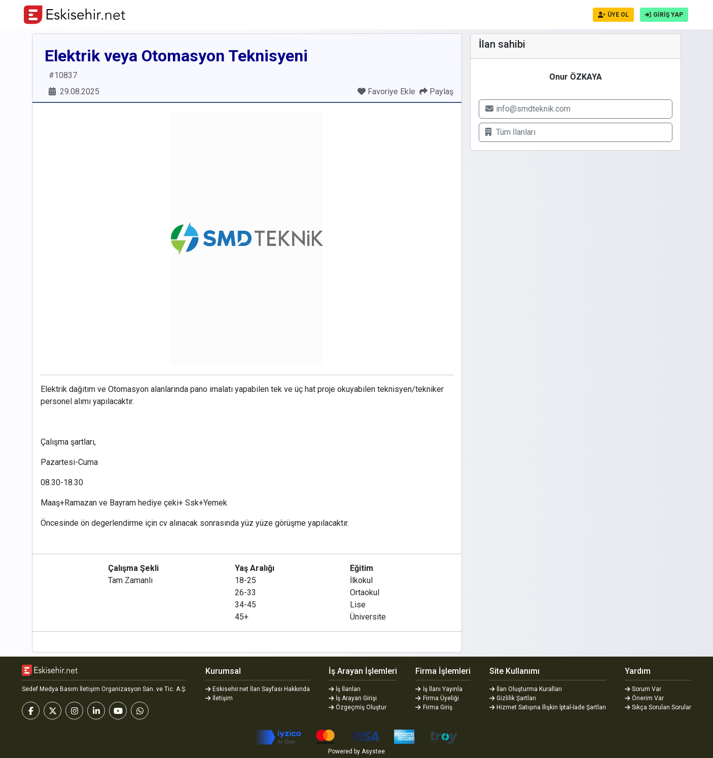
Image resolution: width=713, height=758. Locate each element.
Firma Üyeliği (437, 698)
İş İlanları (345, 689)
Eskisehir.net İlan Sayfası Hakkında (257, 689)
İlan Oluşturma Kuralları (525, 689)
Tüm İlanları (510, 132)
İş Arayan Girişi (353, 698)
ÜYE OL (613, 14)
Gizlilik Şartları (513, 698)
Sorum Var (643, 689)
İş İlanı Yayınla (438, 689)
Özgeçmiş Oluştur (358, 707)
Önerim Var (644, 698)
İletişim (219, 698)
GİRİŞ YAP (664, 14)
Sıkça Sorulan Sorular (658, 707)
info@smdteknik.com (528, 109)
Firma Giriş (433, 707)
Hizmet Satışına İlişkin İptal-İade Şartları (548, 707)
